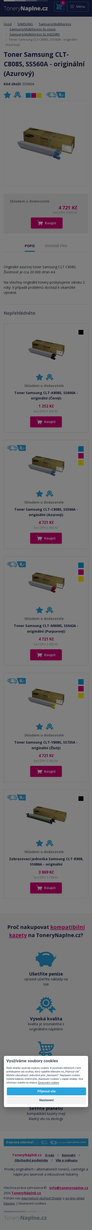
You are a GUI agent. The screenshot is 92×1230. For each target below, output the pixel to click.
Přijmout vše (46, 1091)
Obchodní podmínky (31, 1160)
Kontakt (69, 1155)
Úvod (8, 24)
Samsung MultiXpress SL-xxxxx (33, 29)
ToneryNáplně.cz (26, 1193)
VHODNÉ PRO (56, 245)
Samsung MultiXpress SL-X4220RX (35, 34)
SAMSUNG (25, 24)
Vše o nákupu (67, 1160)
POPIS (30, 245)
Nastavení (46, 1100)
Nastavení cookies (32, 1203)
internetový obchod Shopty (41, 1198)
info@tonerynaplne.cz (68, 1187)
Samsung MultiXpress (55, 24)
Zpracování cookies (48, 1082)
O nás (49, 1155)
